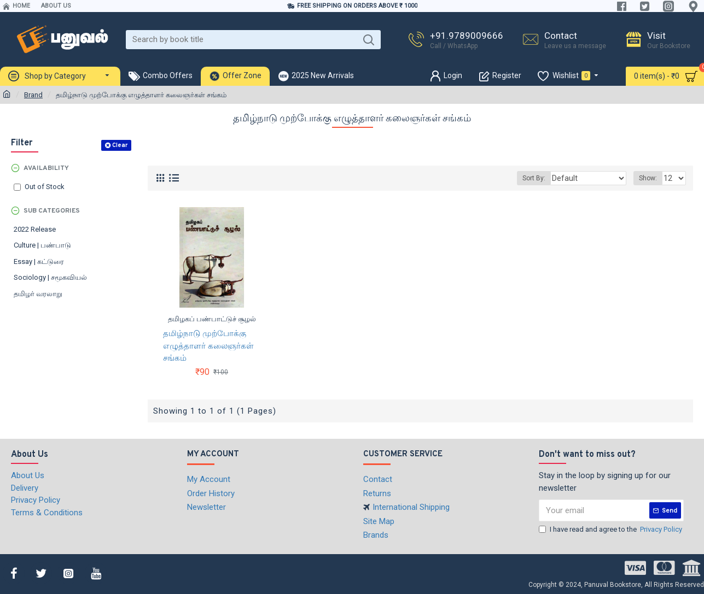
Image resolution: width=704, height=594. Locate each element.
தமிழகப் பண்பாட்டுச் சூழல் (212, 319)
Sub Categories (52, 211)
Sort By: (546, 178)
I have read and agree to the (611, 529)
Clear (119, 145)
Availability (46, 168)
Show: (650, 178)
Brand (33, 95)
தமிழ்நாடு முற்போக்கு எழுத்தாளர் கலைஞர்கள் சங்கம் (208, 345)
